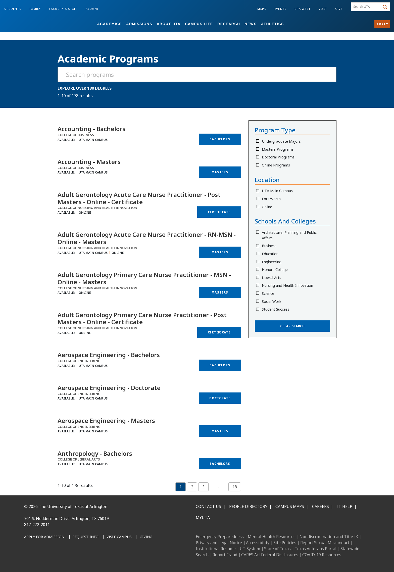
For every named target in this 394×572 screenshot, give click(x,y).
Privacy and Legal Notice (219, 542)
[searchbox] (366, 7)
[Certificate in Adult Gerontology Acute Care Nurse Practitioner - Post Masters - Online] (219, 212)
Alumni (92, 9)
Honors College (275, 269)
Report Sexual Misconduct (324, 542)
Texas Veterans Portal (315, 548)
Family (35, 9)
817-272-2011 (37, 524)
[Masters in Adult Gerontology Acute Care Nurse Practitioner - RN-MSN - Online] (220, 252)
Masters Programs (277, 149)
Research (228, 24)
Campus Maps (289, 506)
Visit (323, 9)
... (218, 486)
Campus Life (199, 24)
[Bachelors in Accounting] (220, 139)
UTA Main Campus (277, 190)
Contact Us (208, 506)
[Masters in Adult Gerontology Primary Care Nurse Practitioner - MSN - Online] (220, 292)
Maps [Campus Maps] (261, 9)
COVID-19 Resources (321, 554)
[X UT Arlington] (63, 560)
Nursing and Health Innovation (287, 285)
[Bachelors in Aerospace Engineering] (220, 365)
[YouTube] (74, 560)
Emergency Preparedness (220, 536)
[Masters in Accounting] (220, 172)
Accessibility (257, 542)
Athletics (272, 24)
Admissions (139, 24)
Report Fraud (225, 554)
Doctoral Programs (278, 157)
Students (12, 9)
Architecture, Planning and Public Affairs (289, 235)
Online (267, 206)
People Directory (248, 506)
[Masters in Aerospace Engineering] (220, 431)
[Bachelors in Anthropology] (220, 463)
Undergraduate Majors (281, 141)
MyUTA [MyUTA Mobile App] (203, 517)
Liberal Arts (271, 277)
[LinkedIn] (41, 560)
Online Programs (276, 165)
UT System (250, 548)
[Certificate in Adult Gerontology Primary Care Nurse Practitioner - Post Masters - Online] (219, 332)
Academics (109, 24)
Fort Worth (271, 198)
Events (280, 9)
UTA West (302, 9)
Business (269, 245)
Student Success (275, 309)
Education (270, 253)
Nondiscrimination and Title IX (329, 536)
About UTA (169, 24)
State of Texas (277, 548)
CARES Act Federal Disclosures (269, 554)
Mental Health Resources (272, 536)
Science (268, 293)
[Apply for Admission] (44, 537)
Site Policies (284, 542)
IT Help (344, 506)
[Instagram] (52, 560)
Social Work (271, 301)
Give (339, 9)
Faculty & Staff (63, 9)
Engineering (271, 261)
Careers (320, 506)
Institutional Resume (216, 548)
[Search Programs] (197, 74)
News (250, 24)
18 (234, 487)
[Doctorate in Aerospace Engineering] (220, 398)
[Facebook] (30, 560)
